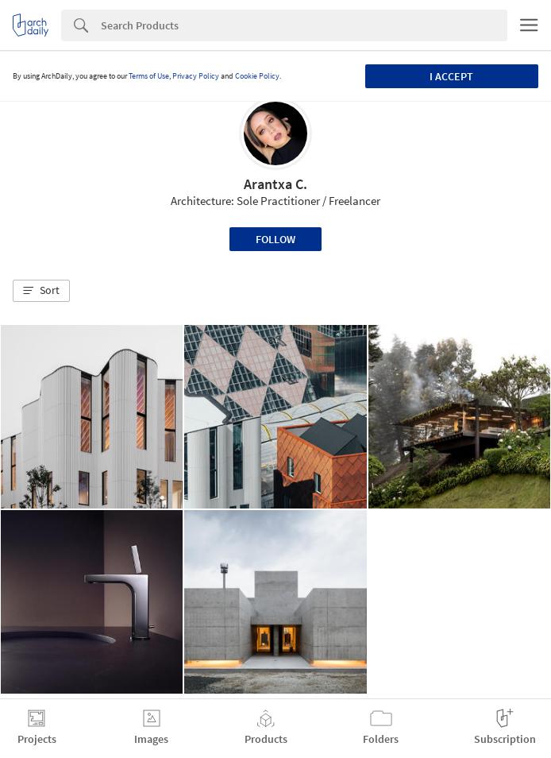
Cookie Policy (257, 76)
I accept (451, 76)
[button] (41, 291)
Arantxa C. (275, 184)
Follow (275, 239)
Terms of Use (149, 76)
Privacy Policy (195, 76)
